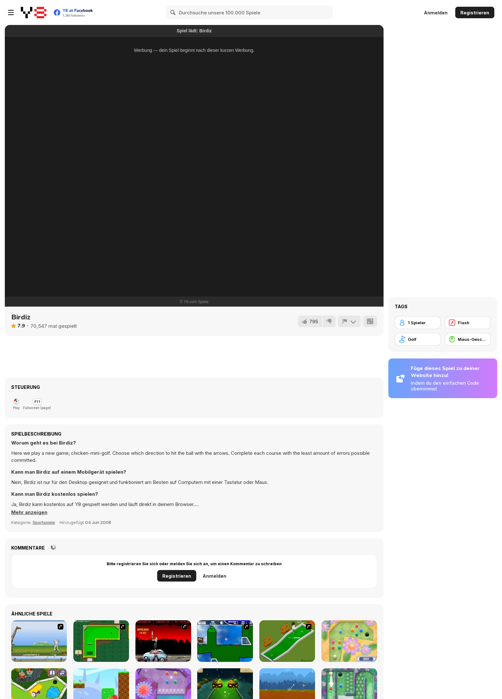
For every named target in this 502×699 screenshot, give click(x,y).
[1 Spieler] (418, 322)
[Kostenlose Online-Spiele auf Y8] (33, 12)
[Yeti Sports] (39, 641)
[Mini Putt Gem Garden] (349, 641)
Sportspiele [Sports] (44, 522)
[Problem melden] (349, 321)
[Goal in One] (225, 641)
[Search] (173, 12)
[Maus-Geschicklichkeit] (468, 339)
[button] (29, 512)
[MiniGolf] (287, 641)
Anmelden (436, 12)
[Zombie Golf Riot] (163, 641)
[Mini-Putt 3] (101, 641)
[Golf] (418, 339)
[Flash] (468, 322)
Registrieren (474, 12)
